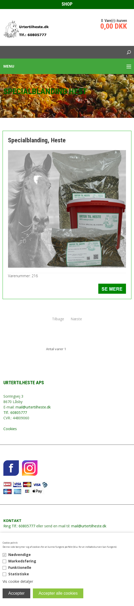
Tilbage (58, 318)
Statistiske (18, 573)
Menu (8, 66)
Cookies (10, 428)
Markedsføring (22, 561)
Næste (76, 318)
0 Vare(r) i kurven (114, 20)
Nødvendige (19, 554)
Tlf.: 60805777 (15, 412)
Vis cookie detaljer (18, 581)
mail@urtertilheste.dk (33, 407)
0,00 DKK (113, 26)
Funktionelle (19, 567)
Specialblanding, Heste (37, 140)
